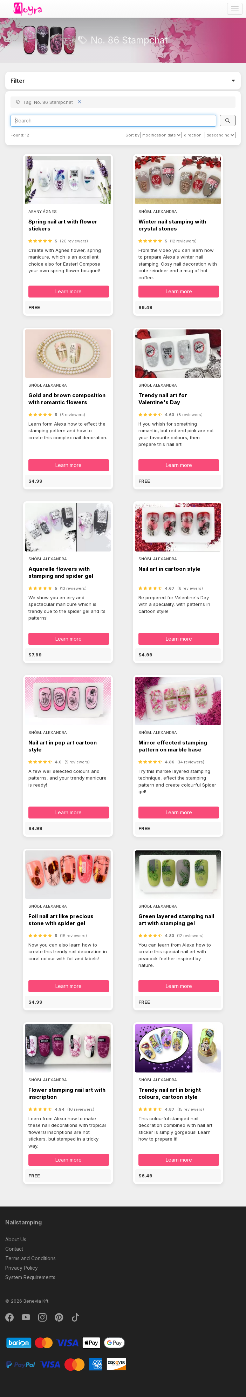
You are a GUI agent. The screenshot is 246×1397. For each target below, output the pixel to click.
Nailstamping (23, 1222)
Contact (14, 1249)
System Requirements (30, 1277)
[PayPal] (65, 1363)
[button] (68, 307)
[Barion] (65, 1342)
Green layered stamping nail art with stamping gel (176, 920)
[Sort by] (161, 135)
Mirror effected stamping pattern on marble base (172, 746)
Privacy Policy (21, 1268)
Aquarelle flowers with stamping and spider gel (60, 572)
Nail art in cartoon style (169, 569)
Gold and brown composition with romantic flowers (66, 399)
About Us (15, 1239)
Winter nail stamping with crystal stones (172, 225)
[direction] (220, 135)
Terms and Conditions (30, 1258)
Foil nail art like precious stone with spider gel (61, 920)
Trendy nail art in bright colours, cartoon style (169, 1093)
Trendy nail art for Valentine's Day (162, 399)
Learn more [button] (68, 291)
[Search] (113, 121)
